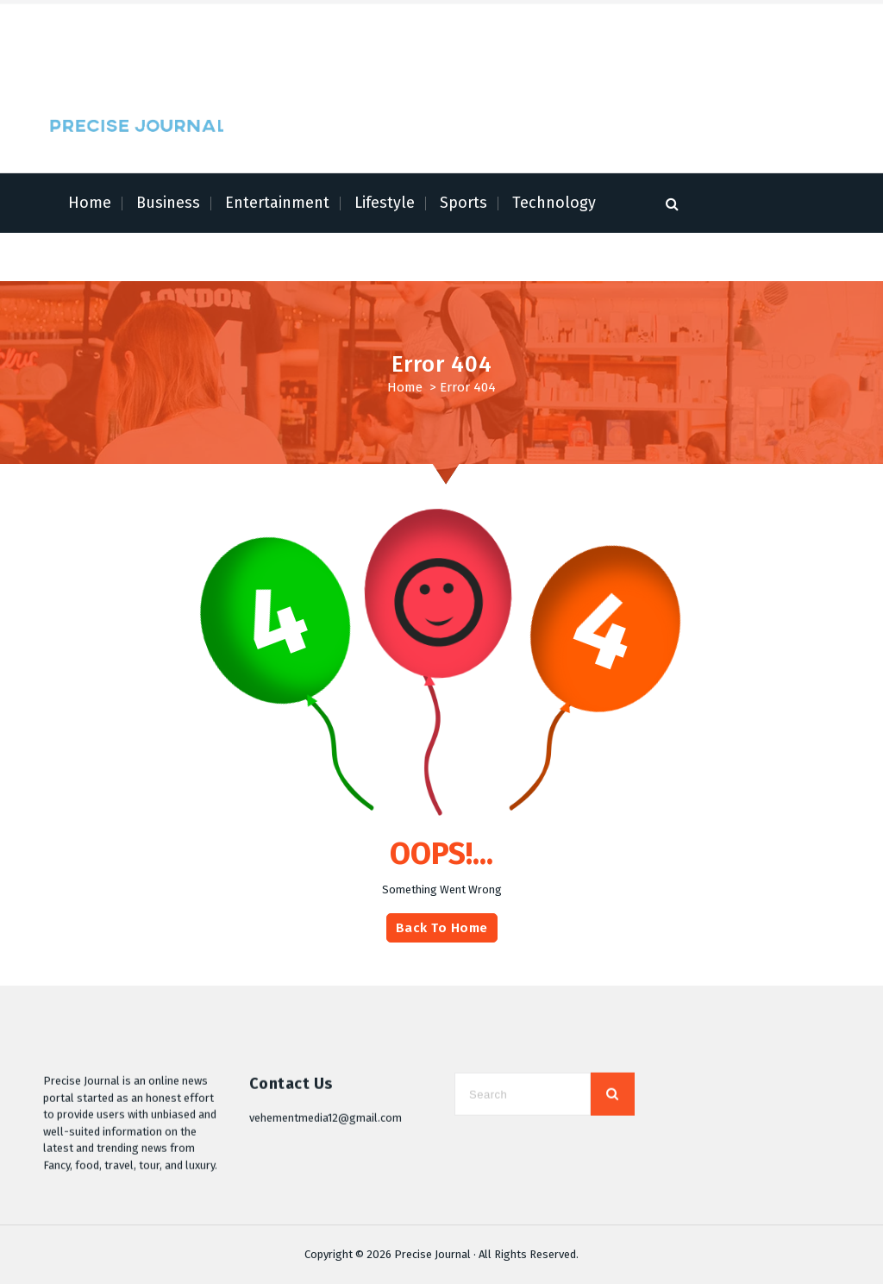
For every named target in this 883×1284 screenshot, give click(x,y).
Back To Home (442, 960)
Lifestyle (384, 202)
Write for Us (277, 52)
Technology (554, 202)
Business (168, 202)
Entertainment (277, 202)
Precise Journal (432, 1254)
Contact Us (345, 52)
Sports (463, 202)
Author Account (197, 52)
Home (89, 202)
